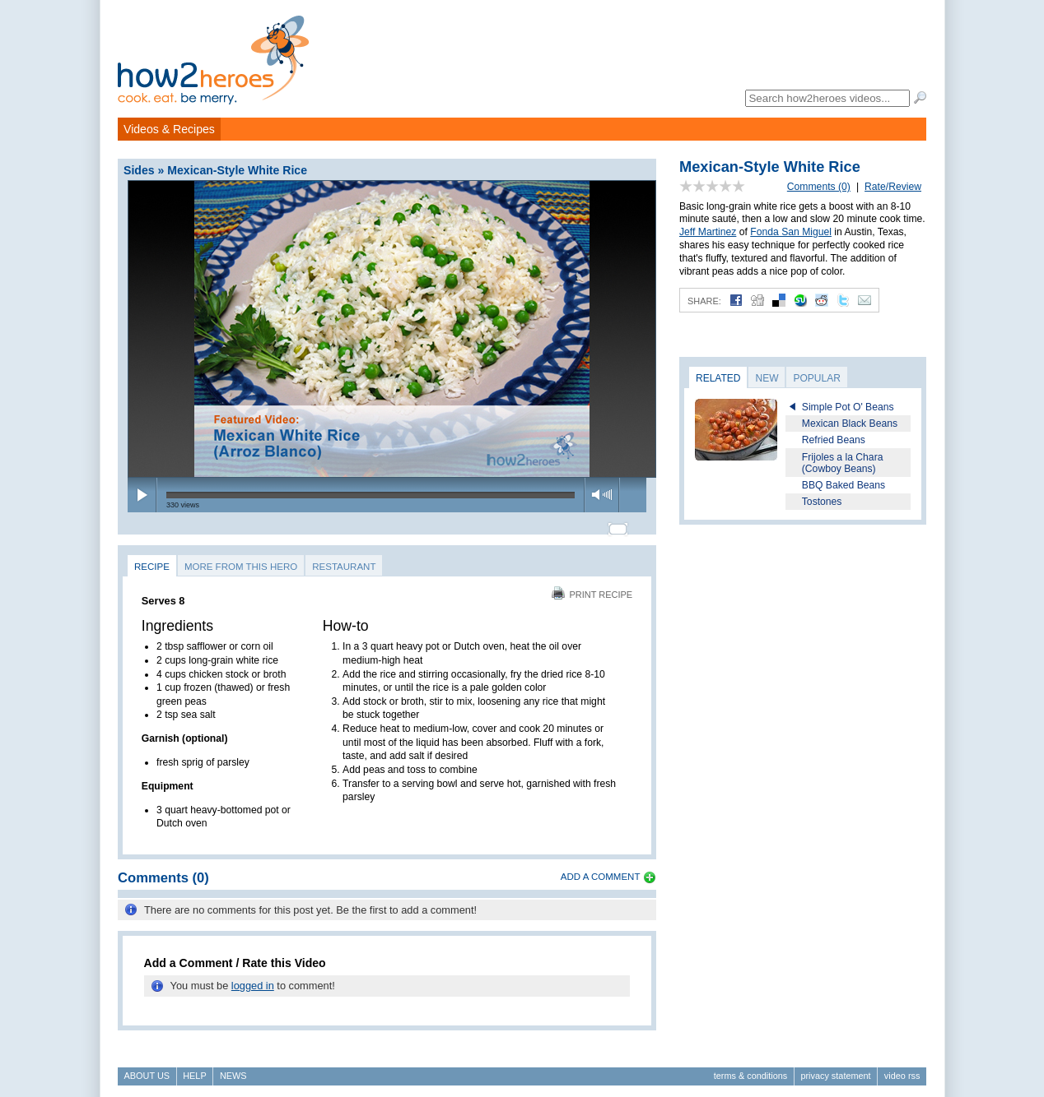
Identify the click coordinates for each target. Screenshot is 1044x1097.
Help (194, 1069)
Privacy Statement (835, 1069)
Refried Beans (833, 440)
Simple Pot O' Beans (848, 407)
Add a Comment (601, 869)
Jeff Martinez (707, 232)
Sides (139, 170)
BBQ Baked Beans (843, 485)
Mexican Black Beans (849, 423)
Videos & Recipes (169, 129)
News (233, 1069)
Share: (704, 301)
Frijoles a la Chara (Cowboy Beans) (842, 462)
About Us (147, 1069)
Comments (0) (819, 186)
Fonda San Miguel (791, 232)
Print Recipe (592, 587)
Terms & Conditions (750, 1069)
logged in (252, 979)
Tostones (822, 501)
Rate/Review (893, 186)
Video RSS (902, 1069)
